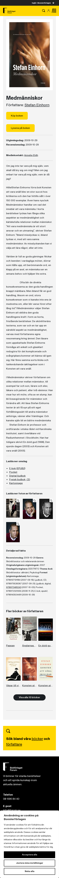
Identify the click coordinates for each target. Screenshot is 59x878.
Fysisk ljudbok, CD (19, 479)
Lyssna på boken (20, 128)
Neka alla (29, 871)
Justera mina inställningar (29, 863)
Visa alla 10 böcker (29, 697)
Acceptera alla (29, 854)
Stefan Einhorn (36, 105)
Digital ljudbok (17, 476)
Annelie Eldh (31, 155)
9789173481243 (13, 587)
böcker (37, 738)
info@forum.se (11, 810)
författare (14, 744)
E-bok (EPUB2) (17, 468)
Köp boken (17, 115)
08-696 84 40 (11, 799)
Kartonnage (16, 483)
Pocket (13, 472)
